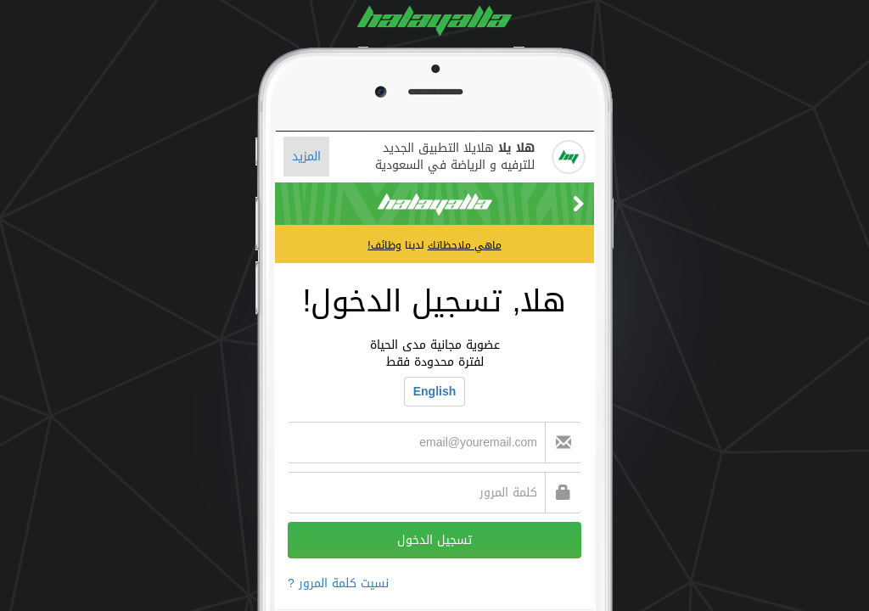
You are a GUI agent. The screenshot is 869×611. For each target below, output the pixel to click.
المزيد (306, 156)
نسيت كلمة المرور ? (338, 583)
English (435, 391)
